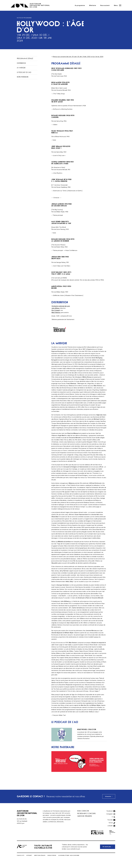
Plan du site (20, 855)
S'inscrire (108, 796)
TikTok (110, 822)
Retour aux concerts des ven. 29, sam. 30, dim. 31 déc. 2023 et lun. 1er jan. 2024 (78, 56)
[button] (117, 5)
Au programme (80, 5)
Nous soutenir (105, 5)
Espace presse (52, 855)
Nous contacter (83, 811)
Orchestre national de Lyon (61, 306)
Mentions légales (39, 855)
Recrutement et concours (86, 813)
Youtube (110, 820)
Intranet (29, 855)
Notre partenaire (22, 77)
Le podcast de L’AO (24, 72)
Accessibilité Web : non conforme (68, 855)
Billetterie (92, 5)
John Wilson (56, 308)
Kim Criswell (56, 310)
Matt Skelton (56, 312)
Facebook (110, 811)
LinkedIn (110, 825)
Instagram (110, 814)
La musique (21, 68)
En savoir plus (109, 845)
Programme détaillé (25, 58)
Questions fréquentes (84, 816)
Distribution (21, 63)
